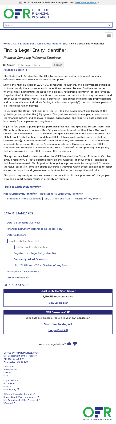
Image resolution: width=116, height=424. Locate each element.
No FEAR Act (9, 383)
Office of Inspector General (17, 394)
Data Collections (16, 235)
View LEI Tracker (58, 303)
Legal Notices (10, 380)
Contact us (9, 366)
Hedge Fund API (58, 330)
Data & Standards (23, 44)
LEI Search (10, 65)
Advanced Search (13, 70)
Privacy (7, 386)
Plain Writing (9, 389)
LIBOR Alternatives (18, 277)
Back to (22, 187)
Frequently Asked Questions (31, 259)
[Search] (110, 25)
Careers (7, 372)
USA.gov (7, 403)
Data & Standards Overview (23, 223)
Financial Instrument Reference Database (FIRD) (35, 229)
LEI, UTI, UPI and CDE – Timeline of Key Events (42, 265)
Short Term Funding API (58, 324)
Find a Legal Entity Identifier (32, 247)
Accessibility (10, 369)
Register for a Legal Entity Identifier (35, 253)
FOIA (6, 375)
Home (6, 44)
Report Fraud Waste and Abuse (19, 397)
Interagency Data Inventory (23, 271)
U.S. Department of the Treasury (20, 400)
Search (58, 65)
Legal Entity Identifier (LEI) (24, 241)
